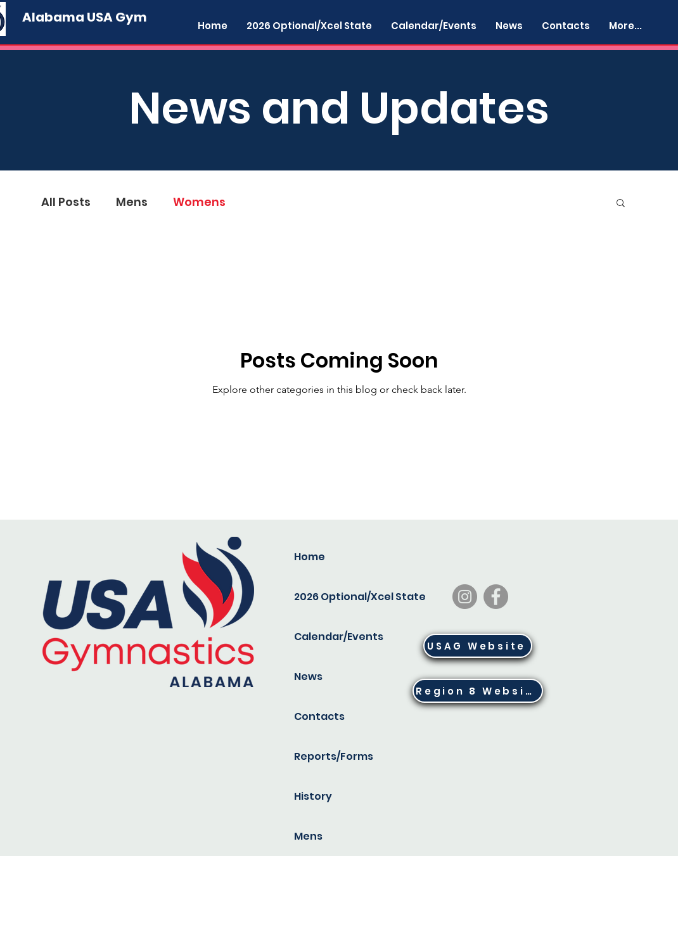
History (313, 796)
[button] (621, 203)
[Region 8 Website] (478, 691)
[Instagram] (464, 596)
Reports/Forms (333, 756)
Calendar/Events (336, 636)
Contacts (319, 716)
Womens (199, 202)
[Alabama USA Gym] (84, 17)
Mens (132, 202)
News (308, 676)
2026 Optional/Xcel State (336, 596)
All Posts (66, 202)
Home (309, 556)
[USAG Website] (477, 646)
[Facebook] (495, 596)
